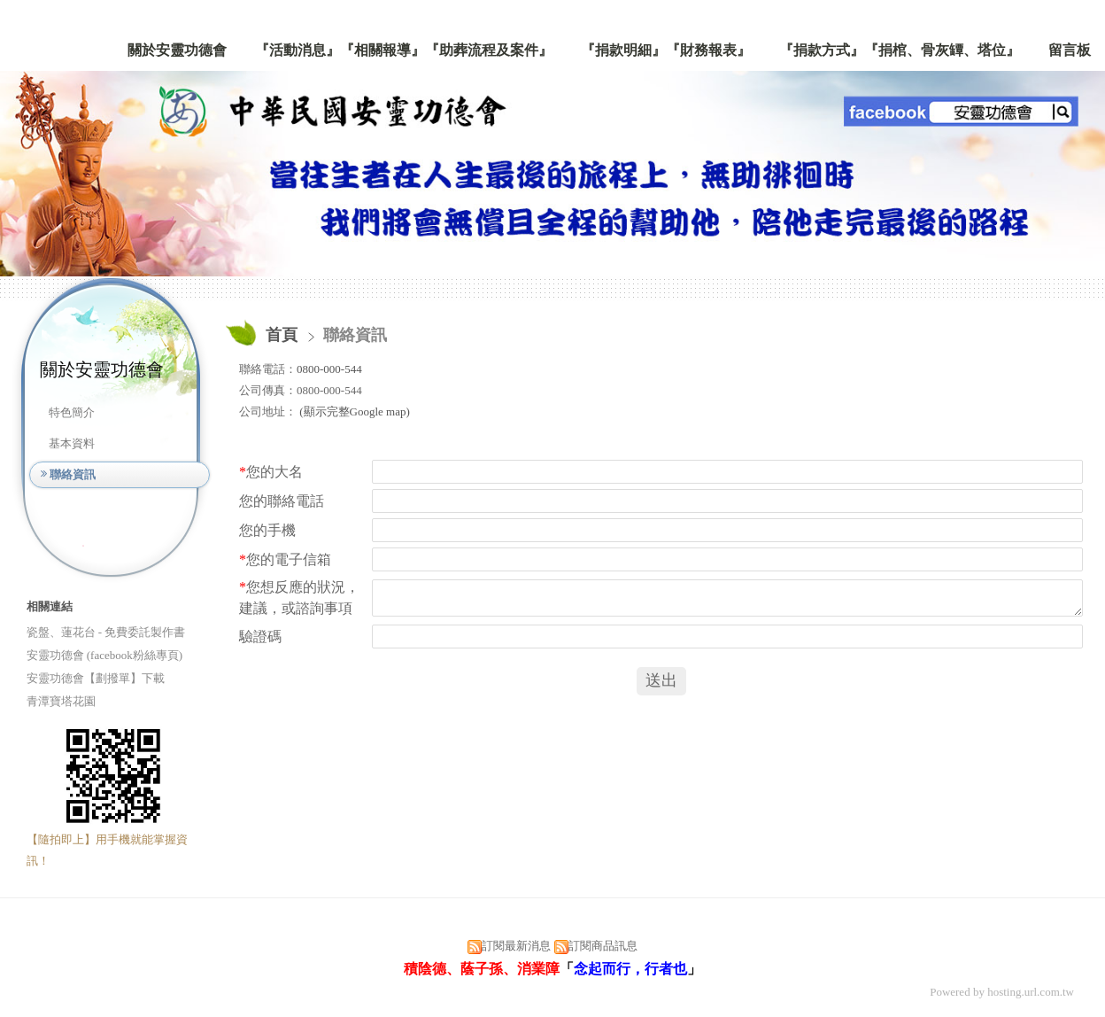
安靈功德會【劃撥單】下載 (96, 678)
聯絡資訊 (73, 474)
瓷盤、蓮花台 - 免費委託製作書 (106, 632)
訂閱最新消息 (516, 945)
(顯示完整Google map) (353, 411)
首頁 (282, 335)
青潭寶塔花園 (61, 701)
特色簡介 (72, 412)
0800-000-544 (329, 369)
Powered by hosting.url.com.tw (1002, 991)
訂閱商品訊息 (603, 945)
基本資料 (72, 443)
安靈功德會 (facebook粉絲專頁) (105, 655)
